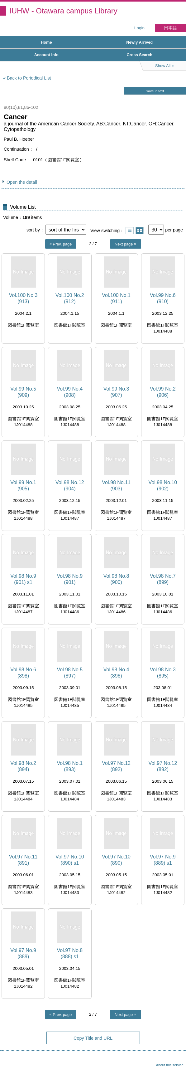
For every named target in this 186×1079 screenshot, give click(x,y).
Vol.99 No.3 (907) (116, 391)
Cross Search (139, 54)
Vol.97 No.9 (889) (23, 953)
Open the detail (22, 182)
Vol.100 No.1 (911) (116, 298)
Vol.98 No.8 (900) (116, 579)
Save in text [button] (155, 91)
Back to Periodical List (29, 77)
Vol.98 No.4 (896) (116, 672)
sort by (33, 229)
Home (46, 42)
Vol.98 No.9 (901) (70, 579)
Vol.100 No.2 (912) (69, 298)
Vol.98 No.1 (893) (70, 766)
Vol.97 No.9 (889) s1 (163, 859)
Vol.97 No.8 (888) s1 (70, 953)
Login (139, 28)
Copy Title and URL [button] (93, 1038)
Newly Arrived (139, 42)
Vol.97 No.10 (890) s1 (69, 859)
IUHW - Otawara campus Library (63, 11)
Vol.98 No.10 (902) (163, 485)
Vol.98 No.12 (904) (69, 485)
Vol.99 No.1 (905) (23, 485)
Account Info (46, 54)
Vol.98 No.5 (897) (70, 672)
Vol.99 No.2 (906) (163, 391)
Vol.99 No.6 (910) (163, 298)
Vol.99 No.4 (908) (70, 391)
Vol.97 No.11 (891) (23, 859)
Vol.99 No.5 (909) (23, 391)
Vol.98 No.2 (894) (23, 766)
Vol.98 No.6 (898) (23, 672)
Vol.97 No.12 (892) (116, 766)
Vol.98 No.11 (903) (116, 485)
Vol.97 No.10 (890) (116, 859)
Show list (130, 230)
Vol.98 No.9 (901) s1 (23, 579)
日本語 (170, 28)
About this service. (170, 1065)
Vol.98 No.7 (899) (163, 579)
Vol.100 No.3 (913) (23, 298)
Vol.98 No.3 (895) (163, 672)
